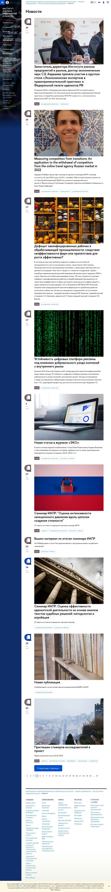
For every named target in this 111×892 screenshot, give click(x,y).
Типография (78, 815)
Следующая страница (48, 768)
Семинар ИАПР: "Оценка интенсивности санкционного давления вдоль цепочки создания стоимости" (62, 517)
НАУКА (61, 799)
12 (63, 776)
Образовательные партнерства (47, 843)
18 (84, 776)
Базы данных (7, 40)
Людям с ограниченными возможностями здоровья (31, 866)
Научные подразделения (83, 791)
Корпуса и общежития (29, 821)
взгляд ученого (65, 191)
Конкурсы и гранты (64, 828)
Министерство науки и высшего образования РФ (97, 807)
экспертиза (64, 104)
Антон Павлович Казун (9, 84)
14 (70, 776)
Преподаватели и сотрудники (31, 816)
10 (56, 776)
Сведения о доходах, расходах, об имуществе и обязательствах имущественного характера (32, 848)
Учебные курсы (8, 49)
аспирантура (93, 761)
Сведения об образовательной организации (31, 858)
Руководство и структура (30, 807)
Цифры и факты (30, 803)
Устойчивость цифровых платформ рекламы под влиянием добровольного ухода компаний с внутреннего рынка (66, 362)
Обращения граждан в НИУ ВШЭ (32, 829)
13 (67, 776)
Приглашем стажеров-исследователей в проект (62, 749)
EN (94, 2)
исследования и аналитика (49, 104)
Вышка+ (44, 816)
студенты (44, 531)
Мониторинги (62, 812)
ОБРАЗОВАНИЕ (48, 799)
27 (97, 776)
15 (73, 776)
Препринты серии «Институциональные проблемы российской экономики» (11, 61)
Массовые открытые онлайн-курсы (97, 825)
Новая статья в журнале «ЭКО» (56, 442)
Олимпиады (45, 810)
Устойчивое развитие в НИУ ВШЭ (32, 812)
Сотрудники (7, 27)
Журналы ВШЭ (78, 821)
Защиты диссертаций (64, 820)
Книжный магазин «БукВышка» (79, 812)
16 (77, 776)
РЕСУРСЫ (78, 799)
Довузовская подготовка (46, 807)
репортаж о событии (67, 458)
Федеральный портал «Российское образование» (97, 819)
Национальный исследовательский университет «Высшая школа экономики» (49, 791)
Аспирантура (7, 54)
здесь (21, 886)
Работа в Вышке (30, 877)
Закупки (28, 825)
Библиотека (78, 803)
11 (60, 776)
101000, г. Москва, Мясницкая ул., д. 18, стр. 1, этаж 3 (9, 95)
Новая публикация (47, 682)
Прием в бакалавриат (48, 813)
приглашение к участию (80, 191)
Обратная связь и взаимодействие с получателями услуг (48, 848)
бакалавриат (71, 761)
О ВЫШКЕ (29, 799)
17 (80, 776)
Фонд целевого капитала (31, 834)
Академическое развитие (63, 824)
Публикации (78, 824)
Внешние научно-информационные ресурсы (63, 833)
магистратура (82, 761)
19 (87, 776)
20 (90, 776)
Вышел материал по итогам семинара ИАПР (64, 538)
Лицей (44, 803)
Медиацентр (78, 818)
